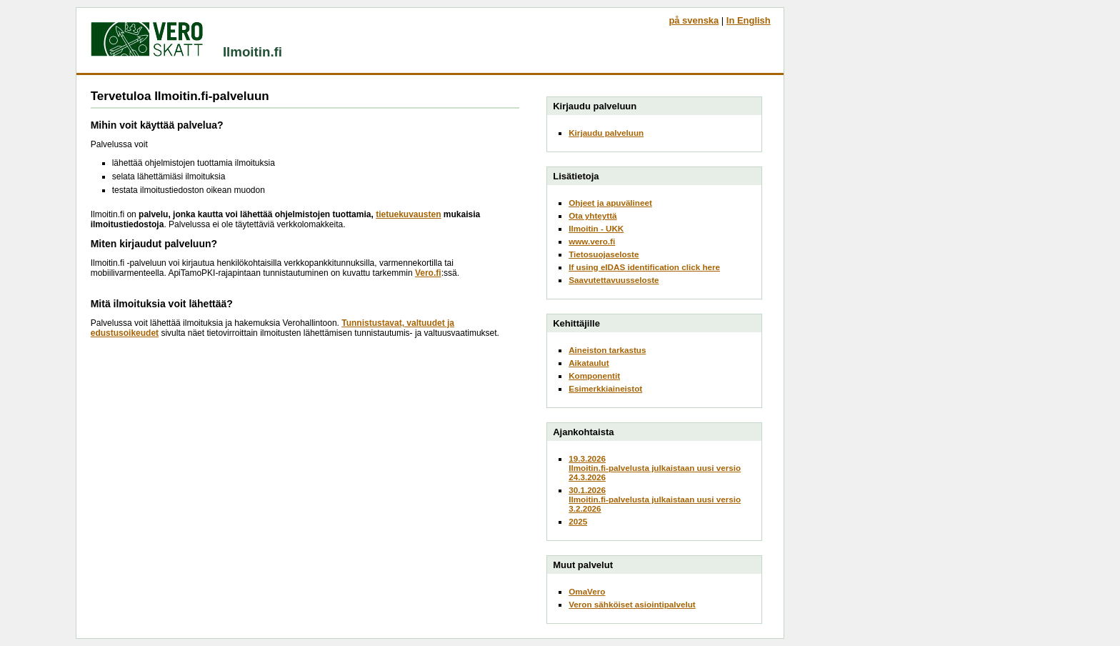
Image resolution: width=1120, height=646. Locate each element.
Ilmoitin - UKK (596, 228)
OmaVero (587, 591)
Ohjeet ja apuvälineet (610, 202)
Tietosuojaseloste (604, 254)
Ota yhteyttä (592, 215)
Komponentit (594, 375)
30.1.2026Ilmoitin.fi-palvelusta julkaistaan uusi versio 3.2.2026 (655, 499)
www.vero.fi (592, 241)
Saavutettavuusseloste (614, 279)
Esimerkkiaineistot (605, 388)
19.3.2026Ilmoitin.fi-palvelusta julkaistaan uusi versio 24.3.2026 (655, 468)
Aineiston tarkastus (607, 349)
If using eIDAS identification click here (644, 267)
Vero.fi (428, 273)
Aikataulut (589, 362)
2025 (578, 521)
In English (748, 20)
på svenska (694, 20)
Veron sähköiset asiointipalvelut (632, 604)
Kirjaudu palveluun (606, 132)
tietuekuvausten (408, 214)
